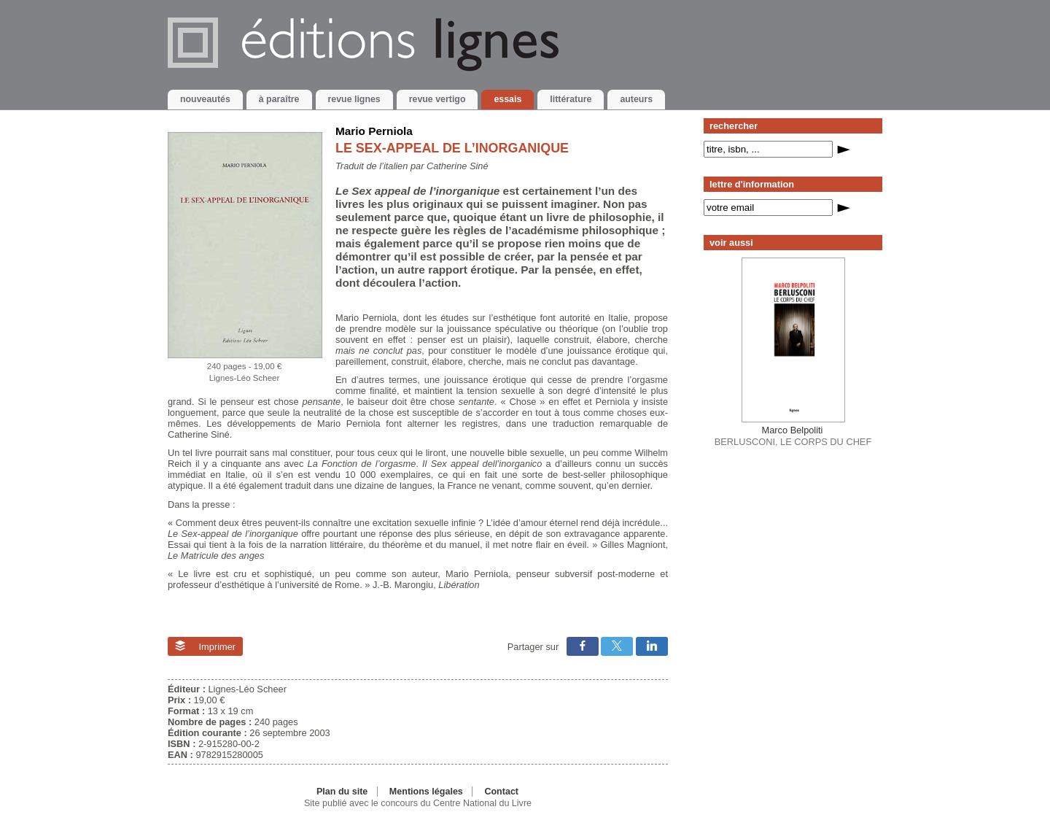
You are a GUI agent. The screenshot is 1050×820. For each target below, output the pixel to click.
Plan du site (342, 791)
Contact (501, 791)
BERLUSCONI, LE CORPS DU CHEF (793, 435)
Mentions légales (426, 791)
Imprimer (205, 646)
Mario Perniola (374, 131)
